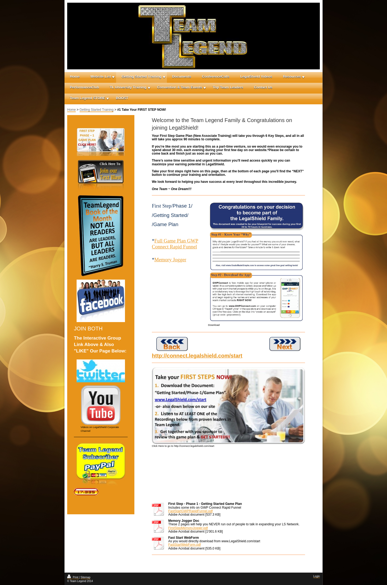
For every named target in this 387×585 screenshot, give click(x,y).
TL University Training (128, 87)
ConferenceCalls (216, 76)
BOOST (122, 98)
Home (75, 76)
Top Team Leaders (228, 87)
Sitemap (86, 577)
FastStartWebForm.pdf (184, 545)
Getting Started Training (141, 76)
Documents (181, 76)
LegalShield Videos (256, 76)
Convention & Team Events (179, 87)
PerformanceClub (84, 87)
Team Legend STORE (87, 98)
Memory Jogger (170, 259)
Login (316, 576)
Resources (292, 76)
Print (73, 577)
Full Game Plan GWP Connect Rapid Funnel (175, 243)
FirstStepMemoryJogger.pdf (188, 528)
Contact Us (263, 87)
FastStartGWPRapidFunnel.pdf (190, 511)
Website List (100, 76)
